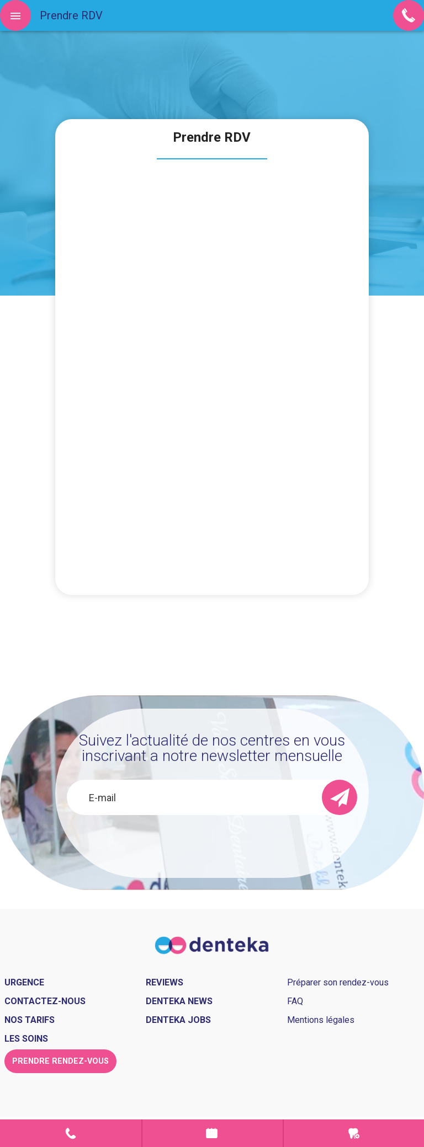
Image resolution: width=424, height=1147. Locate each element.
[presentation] (212, 845)
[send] (339, 797)
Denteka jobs (178, 1020)
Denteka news (179, 1001)
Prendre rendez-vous (212, 1133)
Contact (70, 1133)
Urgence (354, 1133)
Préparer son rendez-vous (338, 982)
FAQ (295, 1001)
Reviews (164, 982)
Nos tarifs (29, 1020)
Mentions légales (320, 1020)
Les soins (26, 1038)
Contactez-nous (45, 1001)
